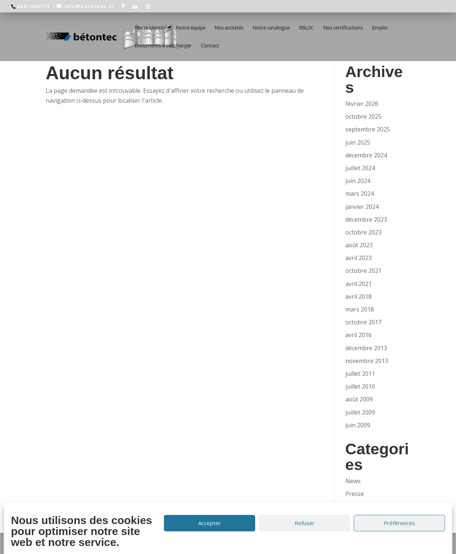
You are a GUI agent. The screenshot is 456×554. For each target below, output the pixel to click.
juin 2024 (357, 181)
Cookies (321, 543)
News (353, 481)
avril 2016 (358, 335)
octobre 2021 (363, 271)
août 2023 (359, 245)
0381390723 (33, 6)
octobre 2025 (363, 116)
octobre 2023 (363, 232)
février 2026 (361, 104)
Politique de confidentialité (272, 543)
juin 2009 (357, 425)
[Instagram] (148, 6)
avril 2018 (358, 297)
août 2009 (359, 399)
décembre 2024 (366, 155)
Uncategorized (365, 507)
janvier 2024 (362, 207)
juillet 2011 (360, 374)
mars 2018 (359, 309)
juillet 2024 (360, 168)
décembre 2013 (366, 348)
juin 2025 (357, 142)
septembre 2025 (367, 129)
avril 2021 (358, 284)
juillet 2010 (360, 386)
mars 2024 (359, 194)
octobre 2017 (363, 322)
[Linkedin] (135, 6)
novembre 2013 (366, 361)
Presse (354, 494)
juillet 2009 (360, 412)
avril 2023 (358, 258)
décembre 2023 (366, 219)
